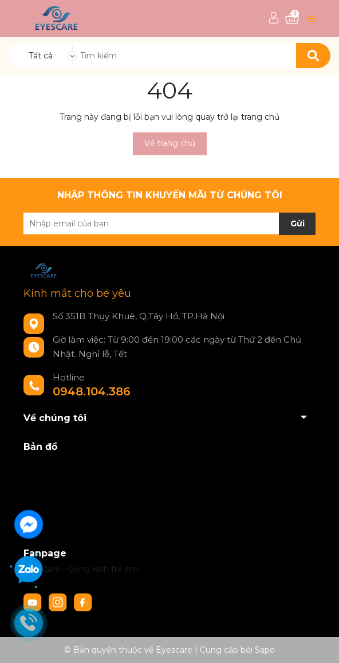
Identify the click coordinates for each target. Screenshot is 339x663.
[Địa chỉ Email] (169, 223)
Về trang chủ (169, 143)
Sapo (265, 650)
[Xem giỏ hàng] (292, 18)
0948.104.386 (92, 391)
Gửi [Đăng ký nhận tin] (297, 223)
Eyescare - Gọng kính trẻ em (80, 569)
